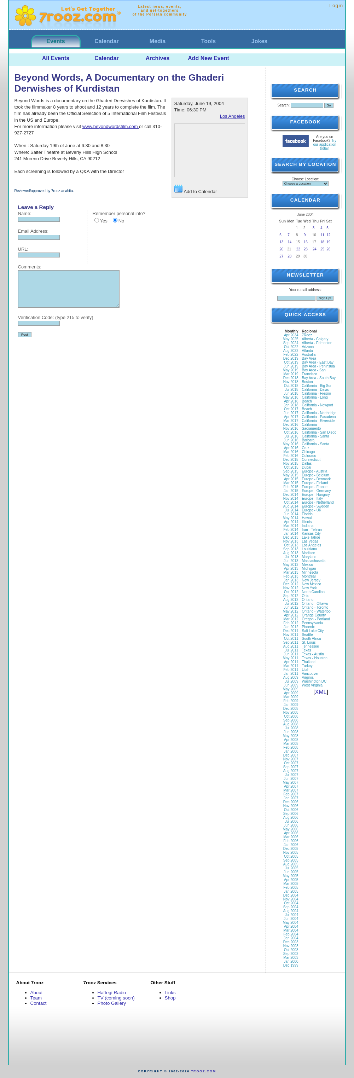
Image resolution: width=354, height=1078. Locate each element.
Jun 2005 (291, 872)
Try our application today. (324, 144)
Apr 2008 (291, 740)
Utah (305, 670)
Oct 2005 (291, 856)
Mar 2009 (290, 697)
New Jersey (311, 580)
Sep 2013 (290, 549)
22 (298, 249)
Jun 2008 (291, 732)
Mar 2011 (290, 666)
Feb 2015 (290, 487)
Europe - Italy (312, 498)
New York (309, 588)
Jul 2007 (291, 775)
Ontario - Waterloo (316, 611)
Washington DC (314, 681)
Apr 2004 (291, 926)
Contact (38, 1003)
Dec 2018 (290, 378)
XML (321, 692)
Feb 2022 (290, 355)
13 (281, 242)
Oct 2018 (291, 386)
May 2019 (290, 370)
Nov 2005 (290, 852)
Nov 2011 (290, 635)
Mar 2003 (290, 958)
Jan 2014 (291, 533)
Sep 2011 (290, 642)
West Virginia (312, 685)
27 (281, 256)
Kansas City (311, 533)
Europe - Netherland (318, 502)
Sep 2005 (290, 860)
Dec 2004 (290, 895)
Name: (24, 213)
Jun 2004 (291, 919)
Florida (307, 514)
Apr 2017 (291, 417)
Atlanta (307, 351)
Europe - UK (311, 510)
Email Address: (33, 231)
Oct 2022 (291, 347)
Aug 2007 (290, 771)
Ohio (305, 596)
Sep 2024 (290, 343)
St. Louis (309, 642)
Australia (309, 355)
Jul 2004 (291, 915)
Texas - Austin (313, 654)
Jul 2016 (291, 436)
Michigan (309, 568)
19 (328, 242)
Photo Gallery (112, 1003)
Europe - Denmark (316, 479)
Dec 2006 (290, 802)
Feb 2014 (290, 530)
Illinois (307, 522)
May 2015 (290, 475)
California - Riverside (318, 421)
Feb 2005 (290, 887)
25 (322, 249)
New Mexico (311, 584)
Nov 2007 (290, 759)
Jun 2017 (291, 413)
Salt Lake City (313, 631)
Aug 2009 (290, 677)
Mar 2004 (290, 930)
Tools (208, 41)
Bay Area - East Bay (318, 362)
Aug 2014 (290, 506)
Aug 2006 (290, 817)
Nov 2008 (290, 712)
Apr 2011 (291, 662)
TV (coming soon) (116, 998)
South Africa (311, 639)
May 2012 (290, 611)
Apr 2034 (291, 335)
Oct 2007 (291, 763)
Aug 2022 (290, 351)
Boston (307, 382)
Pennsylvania (312, 623)
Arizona (308, 347)
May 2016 (290, 444)
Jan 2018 (291, 405)
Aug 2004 (290, 911)
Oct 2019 (291, 362)
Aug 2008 (290, 724)
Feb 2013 (290, 576)
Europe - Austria (314, 471)
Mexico (307, 565)
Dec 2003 (290, 942)
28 (289, 256)
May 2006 (290, 829)
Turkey (307, 666)
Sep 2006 (290, 814)
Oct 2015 (291, 467)
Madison (308, 553)
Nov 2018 (290, 382)
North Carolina (313, 592)
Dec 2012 (290, 584)
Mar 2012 (290, 619)
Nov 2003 (290, 946)
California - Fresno (316, 393)
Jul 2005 (291, 868)
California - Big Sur (317, 386)
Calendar (106, 41)
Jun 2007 (291, 779)
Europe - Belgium (315, 475)
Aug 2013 (290, 553)
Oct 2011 (291, 639)
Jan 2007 (291, 798)
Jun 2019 (291, 366)
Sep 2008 (290, 720)
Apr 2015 (291, 479)
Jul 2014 (291, 510)
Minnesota (310, 572)
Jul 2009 (291, 681)
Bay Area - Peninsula (318, 366)
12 (328, 235)
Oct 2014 (291, 502)
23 (306, 249)
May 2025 (290, 339)
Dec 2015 (290, 460)
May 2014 (290, 518)
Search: (283, 105)
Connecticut (311, 460)
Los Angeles (232, 116)
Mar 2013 (290, 572)
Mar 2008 (290, 744)
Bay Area (309, 358)
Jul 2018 (291, 390)
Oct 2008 (291, 716)
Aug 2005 (290, 864)
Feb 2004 (290, 934)
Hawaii (307, 518)
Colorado (309, 456)
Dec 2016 (290, 425)
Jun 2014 (291, 514)
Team (36, 998)
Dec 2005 (290, 849)
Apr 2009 (291, 693)
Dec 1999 (290, 965)
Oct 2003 (291, 950)
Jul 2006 (291, 821)
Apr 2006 (291, 833)
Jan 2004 (291, 938)
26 (328, 249)
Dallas (307, 463)
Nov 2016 (290, 428)
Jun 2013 (291, 561)
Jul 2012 (291, 603)
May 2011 (290, 658)
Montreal (309, 576)
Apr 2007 (291, 786)
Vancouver (310, 674)
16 (306, 242)
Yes (104, 221)
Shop (170, 998)
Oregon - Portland (316, 619)
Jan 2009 (291, 705)
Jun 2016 (291, 440)
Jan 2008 (291, 751)
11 (322, 235)
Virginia (308, 677)
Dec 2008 (290, 709)
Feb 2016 (290, 456)
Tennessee (310, 646)
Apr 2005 (291, 880)
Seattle (307, 635)
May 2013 (290, 565)
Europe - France (314, 487)
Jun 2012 (291, 607)
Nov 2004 (290, 899)
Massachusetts (314, 561)
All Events (55, 58)
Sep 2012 (290, 596)
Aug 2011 (290, 646)
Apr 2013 (291, 568)
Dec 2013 (290, 537)
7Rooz (307, 335)
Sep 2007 (290, 767)
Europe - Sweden (315, 506)
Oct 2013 (291, 545)
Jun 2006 (291, 825)
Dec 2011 (290, 631)
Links (170, 992)
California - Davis (315, 390)
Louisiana (309, 549)
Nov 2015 (290, 463)
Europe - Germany (316, 491)
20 (281, 249)
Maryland (309, 557)
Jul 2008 (291, 728)
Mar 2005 (290, 884)
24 (315, 249)
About (36, 992)
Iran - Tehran (312, 530)
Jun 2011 (291, 654)
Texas (306, 650)
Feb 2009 (290, 701)
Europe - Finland (315, 483)
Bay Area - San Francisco (314, 372)
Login (336, 5)
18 (322, 242)
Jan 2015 (291, 491)
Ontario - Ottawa (315, 603)
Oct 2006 (291, 810)
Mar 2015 (290, 483)
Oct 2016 (291, 432)
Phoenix (308, 627)
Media (158, 41)
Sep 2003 (290, 954)
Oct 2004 (291, 903)
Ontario (308, 600)
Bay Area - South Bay (319, 378)
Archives (158, 58)
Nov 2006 (290, 806)
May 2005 (290, 876)
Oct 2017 (291, 409)
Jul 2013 (291, 557)
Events (55, 41)
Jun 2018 (291, 393)
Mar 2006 (290, 837)
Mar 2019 (290, 374)
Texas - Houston (314, 658)
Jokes (259, 41)
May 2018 (290, 397)
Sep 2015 (290, 471)
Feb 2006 (290, 841)
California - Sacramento (311, 426)
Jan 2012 (291, 627)
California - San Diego (319, 432)
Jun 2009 (291, 685)
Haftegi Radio (112, 992)
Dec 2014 (290, 495)
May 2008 (290, 736)
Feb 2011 (290, 670)
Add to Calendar (195, 189)
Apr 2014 (291, 522)
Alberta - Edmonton (317, 343)
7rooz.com (203, 1071)
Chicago (308, 452)
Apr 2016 (291, 448)
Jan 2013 (291, 580)
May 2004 (290, 923)
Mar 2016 (290, 452)
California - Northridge (319, 413)
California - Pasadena (319, 417)
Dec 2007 (290, 755)
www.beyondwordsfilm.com (110, 126)
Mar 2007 (290, 790)
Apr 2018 (291, 401)
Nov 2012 (290, 588)
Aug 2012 (290, 600)
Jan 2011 (291, 674)
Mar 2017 (290, 421)
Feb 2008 (290, 747)
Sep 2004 (290, 907)
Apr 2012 (291, 615)
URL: (23, 249)
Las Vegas (310, 541)
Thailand (308, 662)
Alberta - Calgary (315, 339)
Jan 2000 (291, 961)
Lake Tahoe (311, 537)
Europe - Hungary (316, 495)
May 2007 (290, 782)
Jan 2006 (291, 845)
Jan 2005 (291, 891)
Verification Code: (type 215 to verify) (55, 317)
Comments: (29, 267)
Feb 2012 (290, 623)
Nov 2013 (290, 541)
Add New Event (208, 58)
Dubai (306, 467)
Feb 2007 (290, 794)
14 (289, 242)
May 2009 (290, 689)
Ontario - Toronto (315, 607)
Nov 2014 (290, 498)
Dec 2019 (290, 358)
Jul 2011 (291, 650)
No (121, 221)
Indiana (308, 526)
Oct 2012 (291, 592)
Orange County (314, 615)
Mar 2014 (290, 526)
